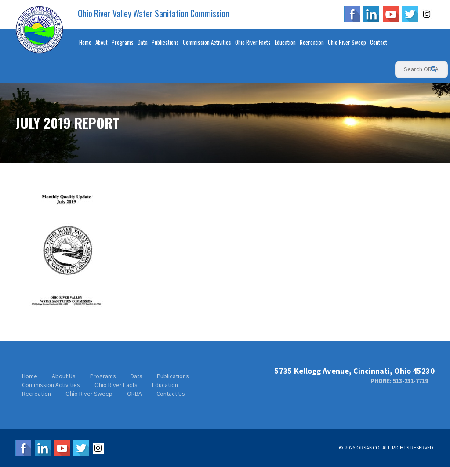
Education (285, 42)
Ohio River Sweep (347, 42)
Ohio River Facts (253, 42)
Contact (378, 42)
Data (143, 42)
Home (85, 42)
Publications (165, 42)
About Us (64, 376)
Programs (123, 42)
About (101, 42)
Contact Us (170, 394)
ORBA (134, 394)
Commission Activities (207, 42)
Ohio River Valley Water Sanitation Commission (153, 13)
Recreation (312, 42)
